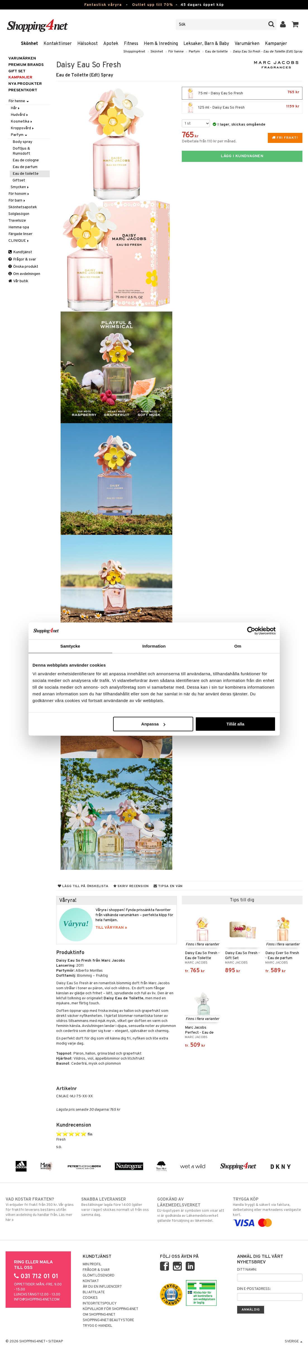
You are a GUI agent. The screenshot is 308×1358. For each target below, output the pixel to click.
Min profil (92, 1264)
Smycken (20, 187)
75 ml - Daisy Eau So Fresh (242, 93)
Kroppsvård (23, 128)
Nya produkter (25, 84)
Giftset (19, 180)
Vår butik (18, 281)
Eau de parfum (25, 167)
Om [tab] (237, 645)
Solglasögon (18, 214)
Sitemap (55, 1341)
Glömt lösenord (98, 1275)
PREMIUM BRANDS (26, 65)
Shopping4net (134, 51)
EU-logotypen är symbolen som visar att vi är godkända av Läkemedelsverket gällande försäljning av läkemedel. (192, 1210)
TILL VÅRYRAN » (111, 927)
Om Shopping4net (99, 1315)
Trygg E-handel (97, 1326)
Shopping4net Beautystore (108, 1320)
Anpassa (153, 724)
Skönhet (29, 44)
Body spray (22, 142)
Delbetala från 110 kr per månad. (209, 141)
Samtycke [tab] (70, 645)
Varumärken (247, 44)
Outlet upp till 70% (152, 5)
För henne (175, 51)
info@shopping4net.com (36, 1299)
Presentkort (22, 90)
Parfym (194, 51)
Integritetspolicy (100, 1303)
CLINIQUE (19, 240)
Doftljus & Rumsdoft (21, 151)
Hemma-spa (18, 227)
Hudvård (20, 114)
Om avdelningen (24, 274)
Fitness (131, 44)
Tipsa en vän (168, 886)
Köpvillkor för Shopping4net (110, 1309)
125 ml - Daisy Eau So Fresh (242, 107)
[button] (295, 24)
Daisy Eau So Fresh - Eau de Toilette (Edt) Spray (267, 51)
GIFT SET (16, 71)
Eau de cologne (26, 160)
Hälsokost (87, 44)
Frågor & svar (22, 259)
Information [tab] (154, 645)
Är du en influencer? (102, 1287)
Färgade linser (20, 234)
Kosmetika (22, 121)
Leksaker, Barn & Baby (206, 44)
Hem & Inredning (161, 44)
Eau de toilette (216, 51)
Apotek (110, 44)
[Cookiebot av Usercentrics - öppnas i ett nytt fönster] (251, 630)
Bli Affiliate (94, 1292)
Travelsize (17, 220)
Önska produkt (23, 266)
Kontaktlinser (58, 44)
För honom (19, 193)
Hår (15, 108)
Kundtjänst (20, 252)
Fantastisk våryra (103, 5)
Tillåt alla (235, 724)
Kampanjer (276, 44)
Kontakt (91, 1281)
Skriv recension (131, 886)
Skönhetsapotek (22, 207)
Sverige (293, 1341)
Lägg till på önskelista (83, 886)
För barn (17, 200)
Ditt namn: (247, 1270)
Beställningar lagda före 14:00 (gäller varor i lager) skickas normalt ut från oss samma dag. (116, 1207)
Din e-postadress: (254, 1289)
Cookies (90, 1298)
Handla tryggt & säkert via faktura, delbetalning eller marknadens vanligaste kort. (267, 1211)
